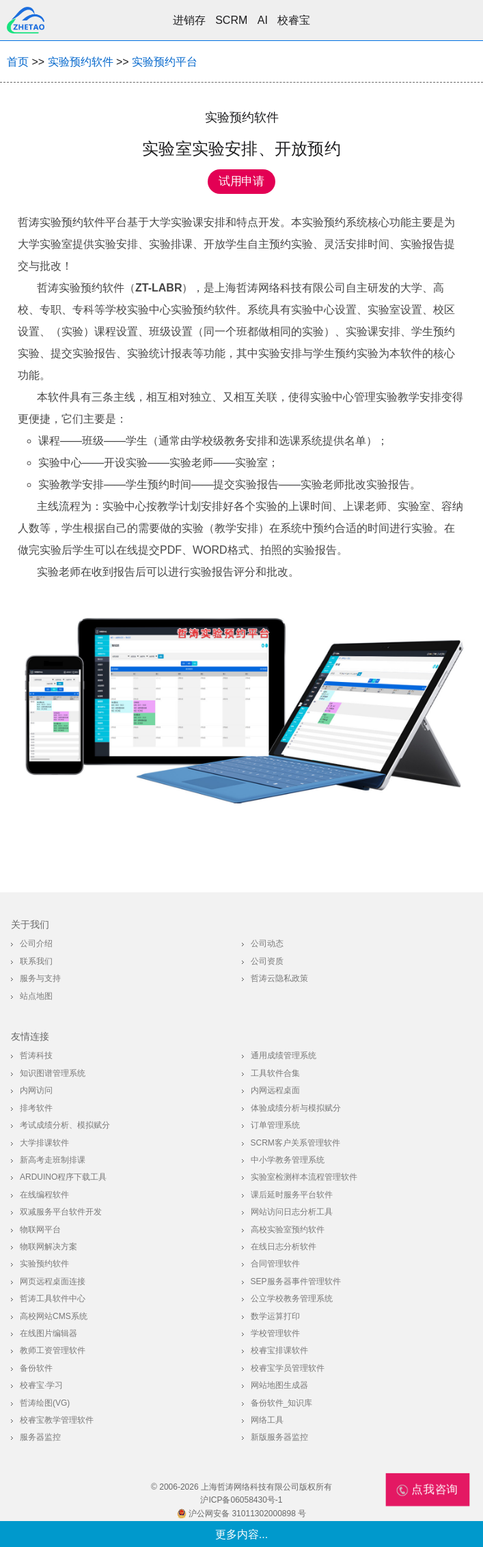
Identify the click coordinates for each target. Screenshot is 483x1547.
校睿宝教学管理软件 (57, 1420)
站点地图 (36, 996)
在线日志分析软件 (283, 1246)
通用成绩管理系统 (283, 1055)
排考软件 (36, 1108)
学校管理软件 (275, 1333)
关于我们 (30, 924)
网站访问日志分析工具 (292, 1212)
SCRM (231, 20)
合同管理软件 (275, 1263)
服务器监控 (40, 1437)
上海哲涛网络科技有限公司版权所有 (266, 1487)
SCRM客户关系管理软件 (295, 1143)
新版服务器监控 (279, 1437)
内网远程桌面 (275, 1090)
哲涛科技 (36, 1055)
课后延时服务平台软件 (292, 1195)
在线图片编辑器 (48, 1333)
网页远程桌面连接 (52, 1281)
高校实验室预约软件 (288, 1229)
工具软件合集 (275, 1073)
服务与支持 (40, 978)
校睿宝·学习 (41, 1385)
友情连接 (30, 1036)
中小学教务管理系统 (288, 1160)
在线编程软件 (44, 1195)
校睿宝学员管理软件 (288, 1368)
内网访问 (36, 1090)
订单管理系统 (275, 1125)
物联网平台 (40, 1229)
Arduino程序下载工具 (63, 1177)
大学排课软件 (44, 1143)
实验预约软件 (80, 62)
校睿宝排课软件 (279, 1350)
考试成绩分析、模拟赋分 (65, 1125)
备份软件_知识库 (282, 1403)
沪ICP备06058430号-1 (241, 1500)
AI (263, 20)
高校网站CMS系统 (53, 1316)
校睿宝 (293, 20)
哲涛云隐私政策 (279, 978)
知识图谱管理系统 (52, 1073)
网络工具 (267, 1420)
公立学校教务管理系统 (292, 1298)
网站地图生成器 (279, 1385)
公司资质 (267, 961)
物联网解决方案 (48, 1246)
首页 (18, 62)
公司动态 (267, 943)
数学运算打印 (275, 1316)
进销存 (189, 20)
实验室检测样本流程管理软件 (304, 1177)
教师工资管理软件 (52, 1350)
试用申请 (241, 181)
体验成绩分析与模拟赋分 (296, 1108)
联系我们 (36, 961)
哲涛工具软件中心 (52, 1298)
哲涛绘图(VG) (45, 1403)
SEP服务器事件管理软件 (296, 1281)
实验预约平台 (164, 62)
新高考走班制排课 (52, 1160)
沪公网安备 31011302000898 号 (241, 1513)
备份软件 (36, 1368)
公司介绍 (36, 943)
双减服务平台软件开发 (61, 1212)
